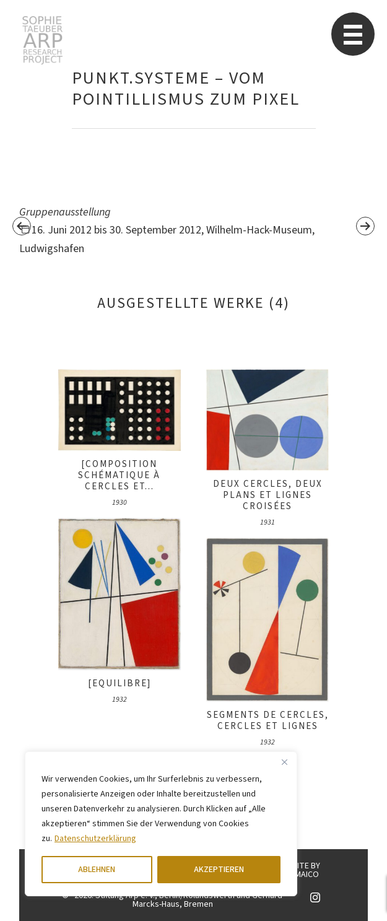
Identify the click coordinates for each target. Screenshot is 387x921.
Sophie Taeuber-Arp (42, 40)
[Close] (284, 761)
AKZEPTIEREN (219, 869)
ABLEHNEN (96, 869)
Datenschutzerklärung (95, 838)
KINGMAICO (298, 874)
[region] (161, 823)
